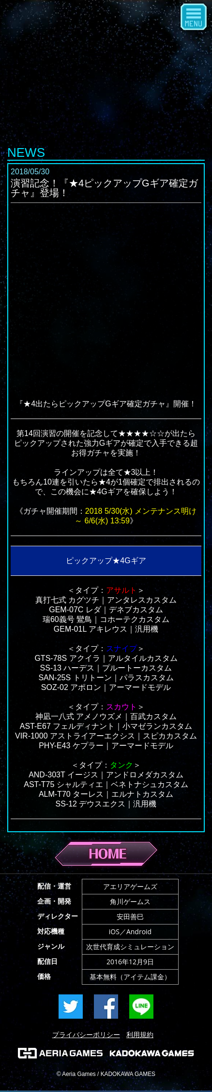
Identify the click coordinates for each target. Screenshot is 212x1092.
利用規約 (139, 1035)
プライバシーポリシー (86, 1035)
